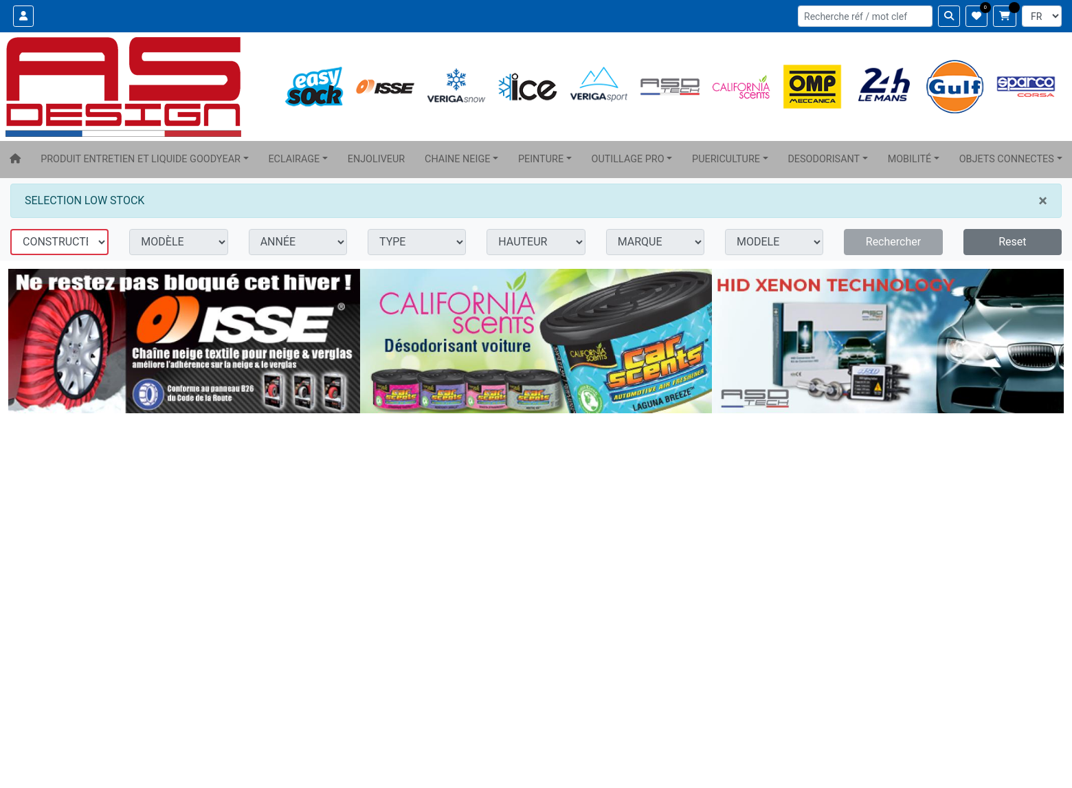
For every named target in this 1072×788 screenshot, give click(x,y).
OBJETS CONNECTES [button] (1006, 159)
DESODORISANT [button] (824, 159)
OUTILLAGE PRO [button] (628, 159)
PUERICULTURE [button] (726, 159)
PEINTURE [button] (540, 159)
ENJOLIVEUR (376, 159)
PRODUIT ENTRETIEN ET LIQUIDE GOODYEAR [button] (141, 159)
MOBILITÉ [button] (910, 159)
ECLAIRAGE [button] (294, 159)
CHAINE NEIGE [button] (457, 159)
